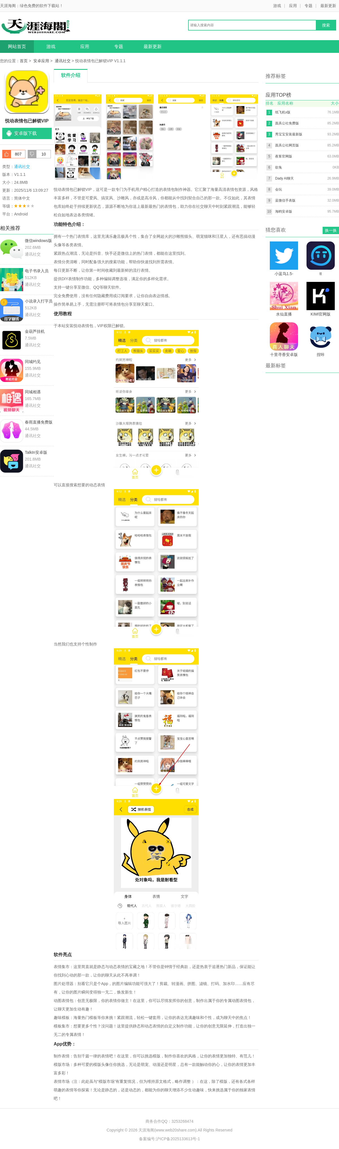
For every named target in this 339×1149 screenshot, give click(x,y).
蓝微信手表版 (285, 200)
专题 (308, 5)
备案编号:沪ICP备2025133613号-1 (169, 1139)
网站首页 (17, 46)
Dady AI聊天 (284, 178)
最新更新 (328, 5)
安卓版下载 (25, 133)
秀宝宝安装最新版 (288, 134)
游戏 (277, 5)
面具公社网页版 (287, 145)
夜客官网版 (283, 156)
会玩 (278, 189)
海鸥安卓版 (283, 211)
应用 (293, 5)
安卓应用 (41, 61)
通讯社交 (63, 61)
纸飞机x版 (282, 112)
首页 (24, 61)
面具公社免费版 (287, 123)
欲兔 (278, 167)
